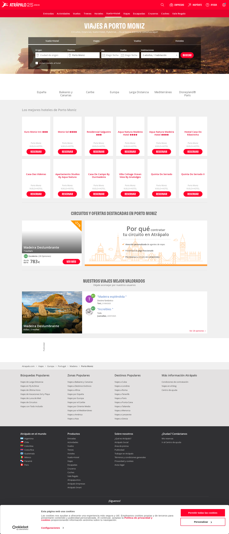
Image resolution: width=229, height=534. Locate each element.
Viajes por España (75, 394)
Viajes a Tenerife (122, 394)
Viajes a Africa (73, 390)
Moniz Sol (67, 131)
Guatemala (29, 453)
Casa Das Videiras (36, 174)
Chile (26, 442)
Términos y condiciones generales (130, 457)
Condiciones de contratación (175, 381)
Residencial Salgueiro (99, 133)
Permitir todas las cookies (202, 512)
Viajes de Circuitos (28, 402)
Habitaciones (147, 50)
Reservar (36, 152)
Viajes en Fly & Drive (29, 386)
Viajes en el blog (169, 386)
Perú (26, 464)
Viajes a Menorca (122, 410)
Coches (70, 472)
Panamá (28, 461)
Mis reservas (167, 438)
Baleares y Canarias (66, 87)
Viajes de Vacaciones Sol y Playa (35, 394)
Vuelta (123, 50)
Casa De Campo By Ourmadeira (99, 175)
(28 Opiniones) (44, 256)
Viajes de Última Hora (30, 390)
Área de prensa (122, 446)
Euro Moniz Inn (36, 131)
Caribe (90, 85)
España (41, 85)
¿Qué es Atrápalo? (123, 438)
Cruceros (71, 468)
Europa (114, 85)
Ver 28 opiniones (197, 330)
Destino (71, 50)
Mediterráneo (163, 85)
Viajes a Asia (73, 418)
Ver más (71, 261)
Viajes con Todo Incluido (31, 406)
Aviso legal (119, 464)
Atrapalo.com (28, 366)
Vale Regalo (72, 476)
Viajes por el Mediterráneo (79, 410)
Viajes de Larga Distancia (31, 381)
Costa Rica (29, 449)
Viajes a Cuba (121, 381)
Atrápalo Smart (74, 487)
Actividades (72, 442)
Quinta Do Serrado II (193, 174)
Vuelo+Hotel (73, 457)
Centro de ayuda (169, 390)
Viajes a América (74, 414)
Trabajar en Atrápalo (124, 453)
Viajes (41, 366)
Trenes (70, 449)
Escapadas (72, 464)
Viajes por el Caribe (76, 402)
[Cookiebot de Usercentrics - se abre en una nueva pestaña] (20, 528)
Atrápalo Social (121, 442)
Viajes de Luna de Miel (30, 398)
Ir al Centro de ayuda (171, 442)
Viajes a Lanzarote (123, 414)
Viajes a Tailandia (122, 406)
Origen (38, 50)
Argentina (28, 438)
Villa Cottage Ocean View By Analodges (130, 175)
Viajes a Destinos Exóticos (79, 386)
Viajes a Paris (121, 398)
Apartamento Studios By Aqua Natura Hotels (67, 175)
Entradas (71, 438)
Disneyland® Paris (187, 87)
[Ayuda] (211, 5)
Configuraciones (50, 527)
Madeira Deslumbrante (41, 247)
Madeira (73, 366)
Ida (102, 50)
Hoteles (71, 453)
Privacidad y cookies (124, 461)
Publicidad (119, 449)
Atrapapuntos (74, 479)
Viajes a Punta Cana (124, 402)
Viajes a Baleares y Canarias (80, 381)
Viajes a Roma (121, 390)
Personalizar (203, 522)
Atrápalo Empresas (76, 483)
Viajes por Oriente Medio (79, 406)
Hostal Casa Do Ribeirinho (193, 133)
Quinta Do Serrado (161, 174)
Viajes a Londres (122, 386)
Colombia (28, 446)
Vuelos (70, 446)
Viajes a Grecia (121, 418)
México (27, 457)
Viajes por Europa (75, 398)
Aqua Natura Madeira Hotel (130, 133)
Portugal (62, 366)
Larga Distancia (139, 85)
